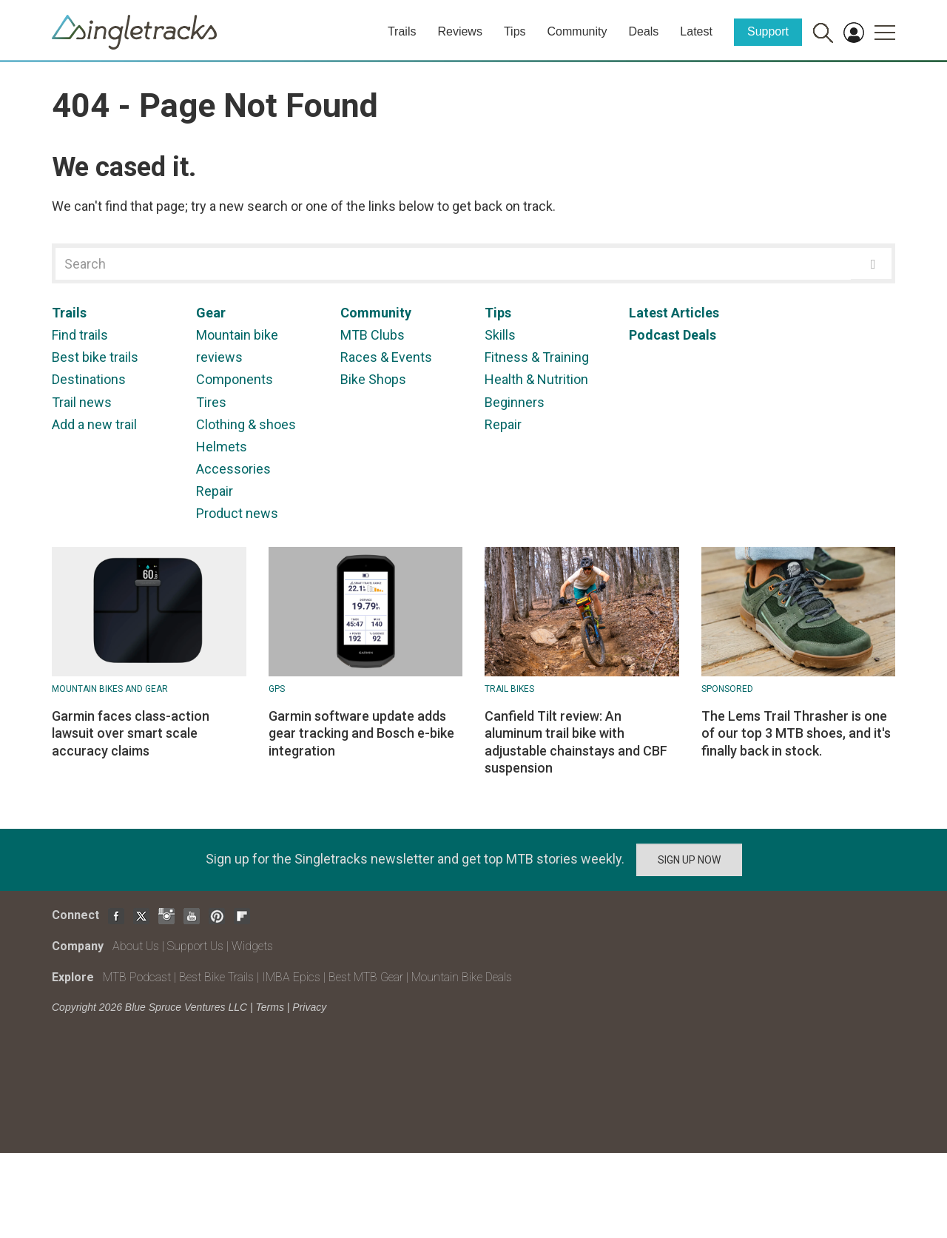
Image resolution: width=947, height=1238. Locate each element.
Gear (211, 312)
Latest (696, 31)
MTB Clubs (372, 335)
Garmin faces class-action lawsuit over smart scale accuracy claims (130, 733)
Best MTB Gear (365, 977)
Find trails (80, 335)
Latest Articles (674, 312)
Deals (643, 31)
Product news (237, 513)
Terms (270, 1007)
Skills (500, 335)
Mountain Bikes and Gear (110, 689)
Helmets (221, 446)
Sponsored (727, 689)
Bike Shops (373, 379)
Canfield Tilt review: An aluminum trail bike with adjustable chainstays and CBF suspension (576, 742)
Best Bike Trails (216, 977)
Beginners (515, 402)
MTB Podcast (137, 977)
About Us (135, 946)
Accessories (233, 469)
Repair (214, 491)
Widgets (252, 946)
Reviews (459, 31)
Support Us (195, 946)
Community (577, 31)
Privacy (309, 1007)
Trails (402, 31)
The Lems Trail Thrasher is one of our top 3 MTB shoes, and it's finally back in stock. (796, 733)
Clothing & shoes (246, 424)
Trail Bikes (509, 689)
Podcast (654, 335)
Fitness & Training (537, 357)
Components (234, 379)
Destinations (89, 379)
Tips (515, 31)
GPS (277, 689)
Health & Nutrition (536, 379)
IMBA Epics (291, 977)
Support (768, 31)
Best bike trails (95, 357)
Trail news (82, 402)
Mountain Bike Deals (461, 977)
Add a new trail (94, 424)
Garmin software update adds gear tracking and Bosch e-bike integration (361, 733)
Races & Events (386, 357)
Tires (211, 402)
